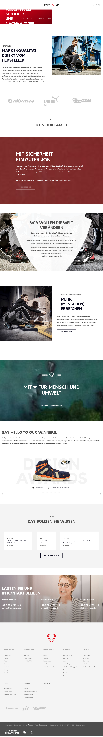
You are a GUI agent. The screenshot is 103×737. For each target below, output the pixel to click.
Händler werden (87, 664)
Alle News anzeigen (51, 555)
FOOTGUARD (28, 661)
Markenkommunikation (10, 667)
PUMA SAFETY (28, 658)
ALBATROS (27, 656)
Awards (6, 658)
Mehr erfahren (66, 329)
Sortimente (86, 658)
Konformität (54, 726)
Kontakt (65, 676)
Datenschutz (8, 726)
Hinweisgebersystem (78, 726)
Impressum (17, 726)
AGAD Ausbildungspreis (70, 667)
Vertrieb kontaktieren (58, 488)
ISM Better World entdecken (51, 406)
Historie (6, 664)
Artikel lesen (10, 545)
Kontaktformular (28, 698)
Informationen (8, 690)
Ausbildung (66, 664)
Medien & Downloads (89, 667)
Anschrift (26, 690)
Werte (5, 661)
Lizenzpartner (47, 661)
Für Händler (86, 656)
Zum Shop (37, 488)
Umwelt (45, 658)
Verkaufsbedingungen (41, 726)
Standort (65, 673)
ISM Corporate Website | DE (51, 4)
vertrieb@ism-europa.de (11, 608)
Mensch (45, 656)
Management (7, 670)
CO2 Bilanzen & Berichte (50, 667)
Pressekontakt (8, 693)
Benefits (65, 658)
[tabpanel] (51, 17)
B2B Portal (86, 661)
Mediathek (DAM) (65, 726)
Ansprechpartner (28, 695)
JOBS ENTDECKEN (25, 187)
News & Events (8, 673)
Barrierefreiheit (28, 726)
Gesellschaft (47, 664)
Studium (65, 670)
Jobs (64, 661)
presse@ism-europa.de (50, 608)
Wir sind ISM (7, 656)
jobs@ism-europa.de (88, 608)
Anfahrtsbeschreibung (30, 693)
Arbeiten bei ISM (68, 656)
